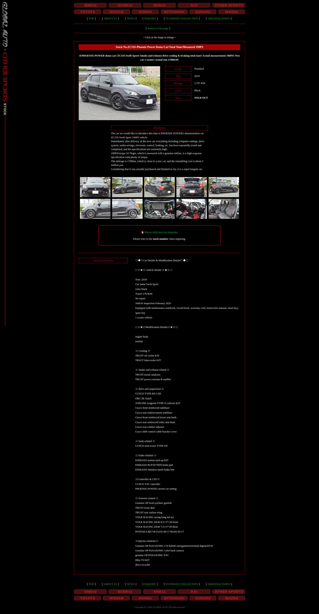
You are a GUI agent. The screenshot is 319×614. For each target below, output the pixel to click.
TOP (91, 18)
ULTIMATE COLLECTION (182, 18)
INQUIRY (150, 18)
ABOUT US (110, 18)
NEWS (130, 18)
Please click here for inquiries (161, 232)
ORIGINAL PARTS (219, 18)
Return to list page (157, 28)
